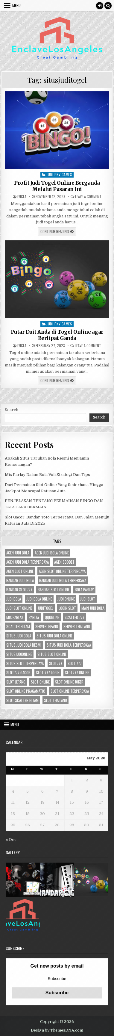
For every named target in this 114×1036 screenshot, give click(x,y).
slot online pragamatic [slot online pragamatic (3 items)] (25, 691)
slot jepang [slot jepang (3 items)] (15, 682)
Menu (16, 5)
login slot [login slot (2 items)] (67, 608)
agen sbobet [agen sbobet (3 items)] (64, 562)
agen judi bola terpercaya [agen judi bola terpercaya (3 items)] (27, 562)
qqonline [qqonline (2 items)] (52, 617)
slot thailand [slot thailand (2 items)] (55, 700)
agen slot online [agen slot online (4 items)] (20, 571)
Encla (21, 196)
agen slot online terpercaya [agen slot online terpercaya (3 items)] (62, 571)
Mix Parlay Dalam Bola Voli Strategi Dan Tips (47, 474)
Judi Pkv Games (59, 174)
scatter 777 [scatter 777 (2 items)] (74, 617)
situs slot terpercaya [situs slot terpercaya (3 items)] (25, 663)
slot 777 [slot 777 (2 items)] (75, 663)
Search (11, 409)
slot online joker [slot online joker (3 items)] (69, 682)
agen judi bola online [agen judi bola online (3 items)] (52, 553)
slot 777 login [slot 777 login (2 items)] (48, 672)
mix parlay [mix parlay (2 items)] (14, 617)
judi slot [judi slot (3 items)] (87, 599)
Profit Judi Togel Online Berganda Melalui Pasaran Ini (57, 186)
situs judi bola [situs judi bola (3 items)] (18, 636)
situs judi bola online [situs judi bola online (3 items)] (54, 636)
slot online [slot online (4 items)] (40, 682)
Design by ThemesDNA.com (57, 1030)
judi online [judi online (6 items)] (66, 599)
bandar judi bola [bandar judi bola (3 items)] (20, 580)
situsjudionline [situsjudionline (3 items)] (19, 654)
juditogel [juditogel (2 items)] (45, 608)
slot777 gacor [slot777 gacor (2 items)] (18, 672)
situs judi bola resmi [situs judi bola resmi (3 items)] (23, 645)
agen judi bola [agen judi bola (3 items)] (17, 553)
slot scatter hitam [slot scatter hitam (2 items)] (22, 700)
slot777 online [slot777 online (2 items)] (77, 672)
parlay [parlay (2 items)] (34, 617)
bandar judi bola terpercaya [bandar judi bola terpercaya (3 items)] (62, 580)
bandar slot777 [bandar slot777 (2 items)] (19, 590)
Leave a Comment (88, 196)
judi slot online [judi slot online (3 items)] (19, 608)
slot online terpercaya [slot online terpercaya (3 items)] (70, 691)
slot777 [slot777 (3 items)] (55, 663)
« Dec (11, 839)
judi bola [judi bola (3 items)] (13, 599)
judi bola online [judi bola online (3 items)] (39, 599)
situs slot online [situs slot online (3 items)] (51, 654)
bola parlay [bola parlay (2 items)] (84, 590)
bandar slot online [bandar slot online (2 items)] (53, 590)
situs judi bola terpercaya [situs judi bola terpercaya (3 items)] (69, 645)
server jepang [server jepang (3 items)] (46, 626)
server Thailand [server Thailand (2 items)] (76, 626)
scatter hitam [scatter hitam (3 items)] (18, 626)
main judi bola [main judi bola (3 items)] (92, 608)
